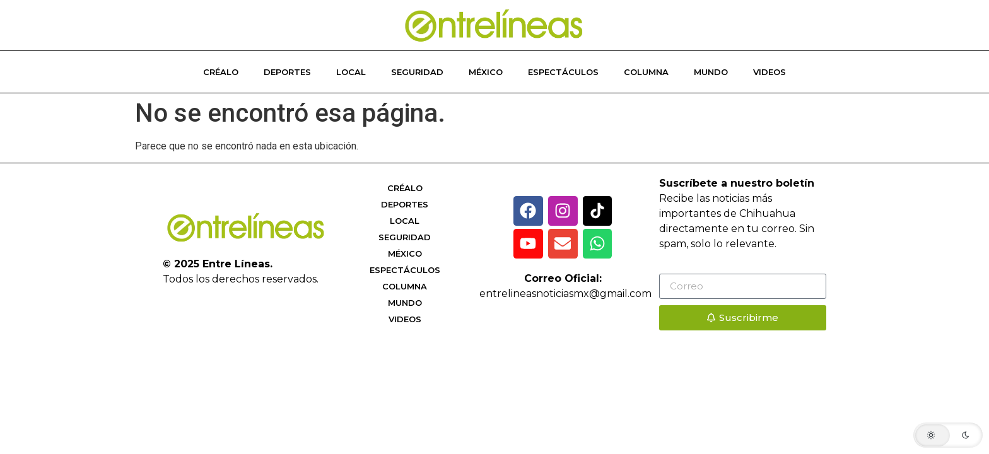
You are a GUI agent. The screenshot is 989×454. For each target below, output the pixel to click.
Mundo (711, 72)
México (486, 72)
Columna (646, 72)
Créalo (220, 72)
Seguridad (417, 72)
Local (351, 72)
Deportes (287, 72)
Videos (769, 72)
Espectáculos (563, 72)
